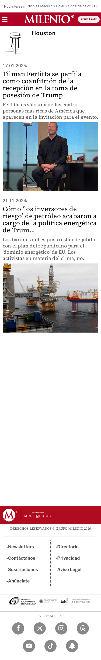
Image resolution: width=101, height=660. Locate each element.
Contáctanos (21, 558)
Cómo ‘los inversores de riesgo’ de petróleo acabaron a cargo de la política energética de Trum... (50, 219)
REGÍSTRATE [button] (89, 19)
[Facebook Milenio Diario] (18, 628)
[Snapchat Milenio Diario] (72, 646)
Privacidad (68, 558)
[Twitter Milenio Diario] (40, 628)
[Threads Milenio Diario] (83, 628)
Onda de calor (79, 6)
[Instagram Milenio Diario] (61, 628)
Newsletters (21, 546)
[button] (4, 21)
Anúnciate (19, 581)
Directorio (68, 546)
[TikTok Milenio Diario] (50, 646)
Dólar (60, 6)
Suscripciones (23, 569)
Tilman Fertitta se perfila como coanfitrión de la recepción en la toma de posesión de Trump (42, 84)
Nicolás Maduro (40, 6)
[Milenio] (49, 19)
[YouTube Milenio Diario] (29, 646)
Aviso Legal (69, 569)
